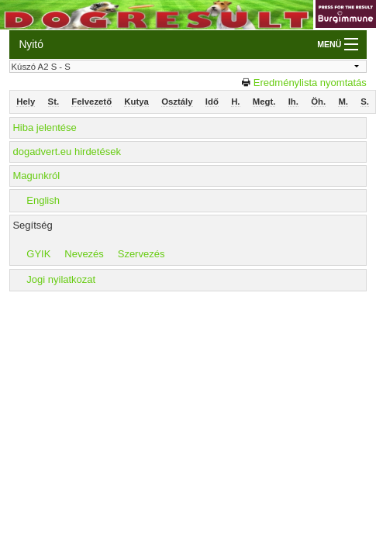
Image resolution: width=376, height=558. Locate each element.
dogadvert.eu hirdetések (66, 151)
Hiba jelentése (44, 127)
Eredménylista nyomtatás (310, 82)
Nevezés (84, 254)
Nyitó (31, 44)
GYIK (38, 254)
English (43, 200)
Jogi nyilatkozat (60, 279)
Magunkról (36, 175)
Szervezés (141, 254)
